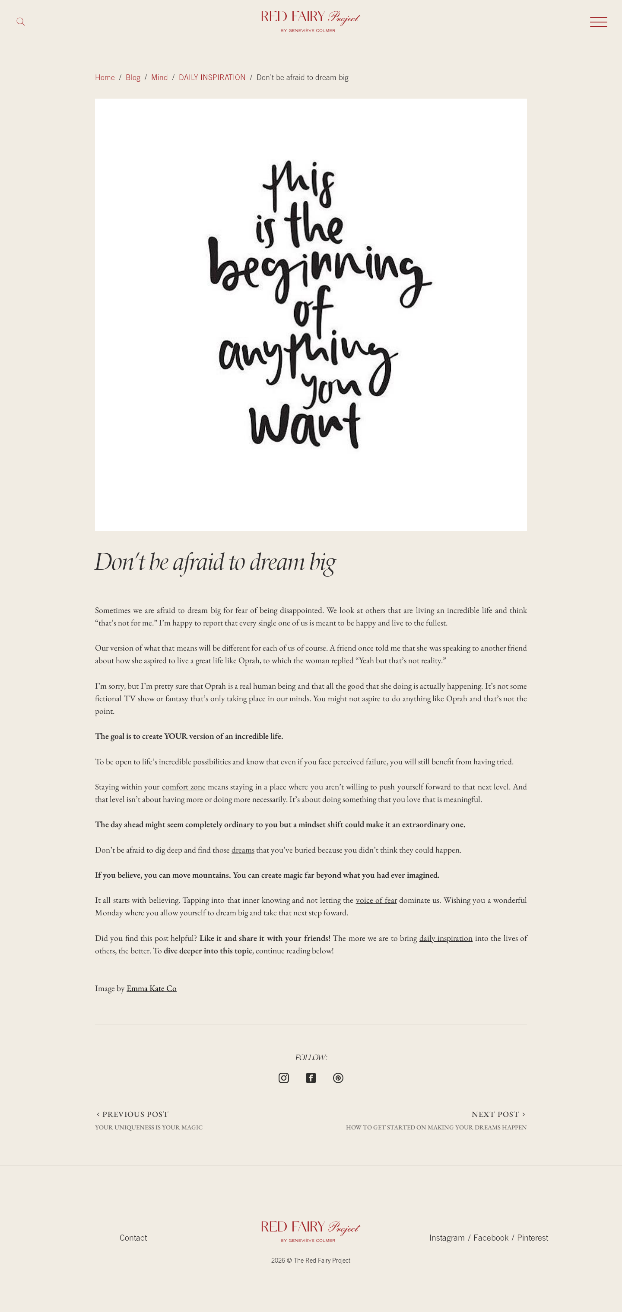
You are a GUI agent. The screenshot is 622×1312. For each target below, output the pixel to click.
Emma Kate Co (152, 988)
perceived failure (360, 761)
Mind (159, 78)
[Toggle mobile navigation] (598, 21)
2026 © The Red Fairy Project (310, 1261)
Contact (133, 1239)
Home (105, 78)
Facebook (491, 1239)
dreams (243, 849)
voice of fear (376, 899)
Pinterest (532, 1239)
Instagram (447, 1239)
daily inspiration (446, 937)
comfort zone (184, 786)
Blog (133, 78)
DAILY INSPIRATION (212, 78)
